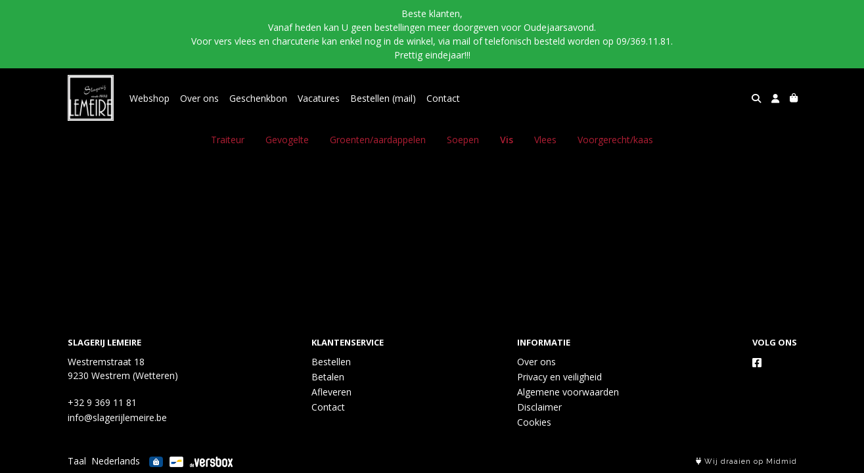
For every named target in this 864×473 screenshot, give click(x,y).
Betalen (327, 377)
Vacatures (319, 98)
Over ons (199, 98)
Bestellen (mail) (383, 98)
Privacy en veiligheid (559, 377)
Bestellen (331, 361)
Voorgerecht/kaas (615, 139)
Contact (443, 98)
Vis (506, 139)
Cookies (534, 422)
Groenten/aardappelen (378, 139)
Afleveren (331, 392)
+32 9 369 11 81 (102, 402)
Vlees (545, 139)
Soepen (463, 139)
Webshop (149, 98)
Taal (77, 461)
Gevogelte (287, 139)
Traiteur (227, 139)
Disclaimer (539, 407)
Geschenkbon (258, 98)
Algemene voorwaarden (568, 392)
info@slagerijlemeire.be (117, 417)
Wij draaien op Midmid (746, 461)
